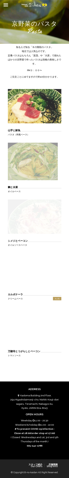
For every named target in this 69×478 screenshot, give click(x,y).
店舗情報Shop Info (52, 465)
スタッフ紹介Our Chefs (35, 465)
